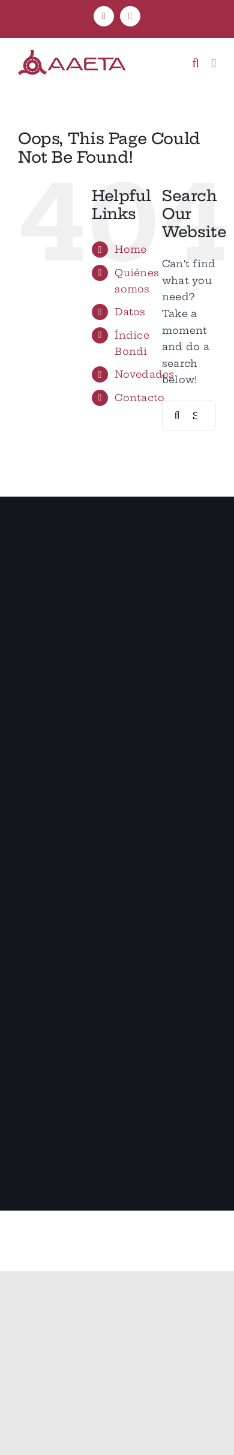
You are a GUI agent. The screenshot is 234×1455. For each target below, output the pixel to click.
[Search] (177, 416)
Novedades (144, 374)
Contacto (139, 398)
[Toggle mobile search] (195, 63)
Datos (130, 312)
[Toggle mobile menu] (213, 63)
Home (130, 249)
